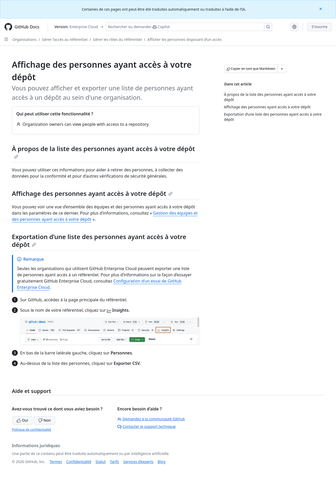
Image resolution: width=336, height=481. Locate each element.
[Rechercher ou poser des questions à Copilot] (189, 27)
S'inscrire (319, 26)
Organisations (24, 39)
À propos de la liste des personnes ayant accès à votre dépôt (103, 151)
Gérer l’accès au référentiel (64, 39)
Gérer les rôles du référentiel (117, 39)
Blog (162, 461)
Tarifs (114, 461)
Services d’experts (138, 461)
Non (44, 420)
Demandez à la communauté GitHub (151, 418)
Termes (55, 461)
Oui (22, 420)
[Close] (321, 8)
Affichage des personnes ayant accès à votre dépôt (92, 193)
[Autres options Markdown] (281, 69)
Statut (101, 461)
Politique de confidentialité (31, 429)
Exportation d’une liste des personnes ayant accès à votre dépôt (99, 240)
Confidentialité (78, 461)
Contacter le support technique (146, 426)
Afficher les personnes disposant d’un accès (184, 39)
